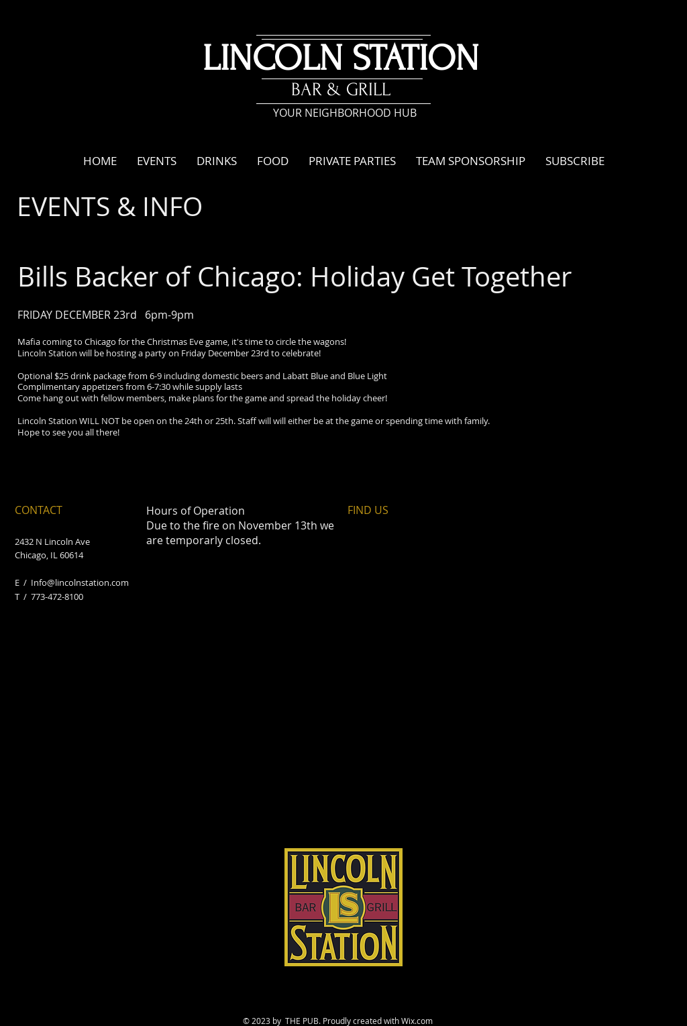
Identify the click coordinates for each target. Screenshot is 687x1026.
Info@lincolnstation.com (80, 582)
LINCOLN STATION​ (341, 58)
